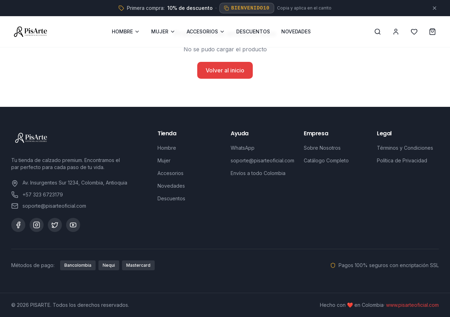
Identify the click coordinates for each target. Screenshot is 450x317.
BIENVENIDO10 (246, 8)
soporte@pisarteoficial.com (262, 160)
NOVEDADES (296, 31)
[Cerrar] (434, 8)
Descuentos (171, 198)
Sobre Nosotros (322, 148)
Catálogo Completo (326, 160)
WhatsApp (243, 148)
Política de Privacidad (402, 160)
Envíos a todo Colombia (258, 173)
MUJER (163, 31)
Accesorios (171, 173)
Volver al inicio (225, 70)
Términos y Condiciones (405, 148)
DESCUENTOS (253, 31)
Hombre (167, 148)
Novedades (171, 186)
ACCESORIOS (206, 31)
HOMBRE (126, 31)
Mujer (164, 160)
